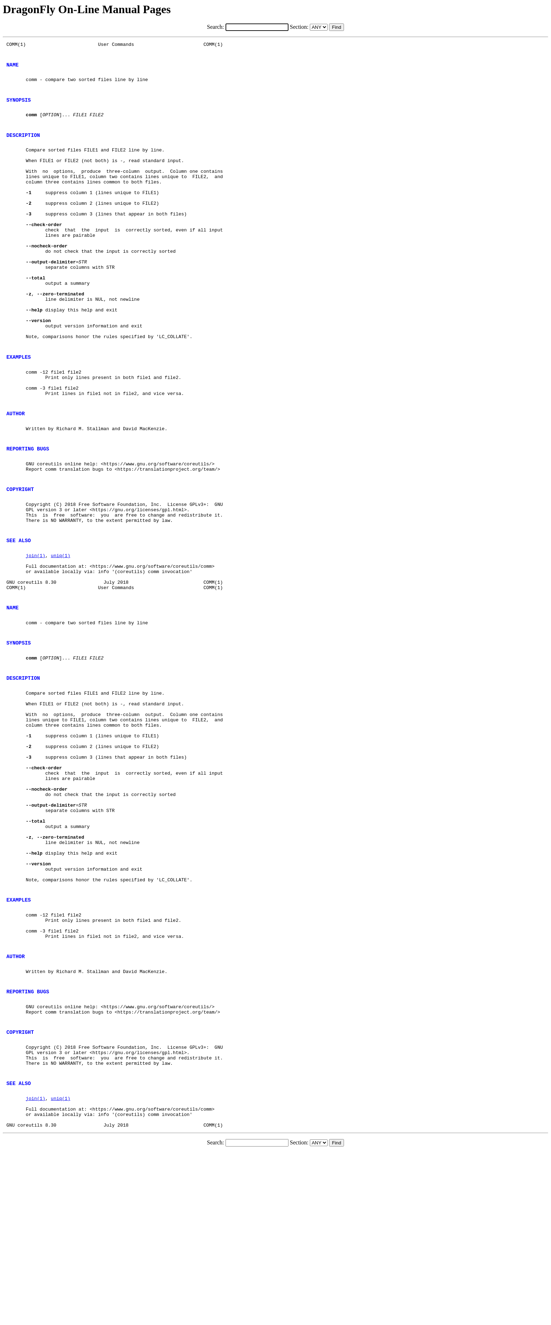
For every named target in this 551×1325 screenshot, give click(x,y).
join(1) (36, 636)
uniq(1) (60, 636)
